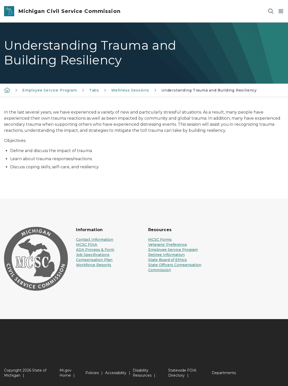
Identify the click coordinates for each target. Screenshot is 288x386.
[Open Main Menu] (281, 11)
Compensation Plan (94, 260)
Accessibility (115, 373)
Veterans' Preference (167, 244)
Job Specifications (92, 254)
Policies (92, 373)
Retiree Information (166, 254)
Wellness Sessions (130, 90)
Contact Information (94, 239)
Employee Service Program (49, 90)
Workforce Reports (93, 265)
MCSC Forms (160, 239)
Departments (224, 373)
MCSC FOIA (86, 244)
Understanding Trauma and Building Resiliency (209, 90)
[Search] (271, 11)
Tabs (94, 90)
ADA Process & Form (95, 249)
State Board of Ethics (167, 260)
